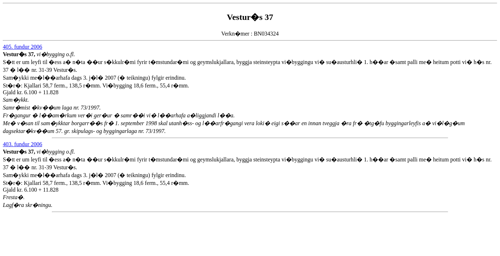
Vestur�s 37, (20, 54)
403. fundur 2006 (22, 144)
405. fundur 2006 (22, 47)
